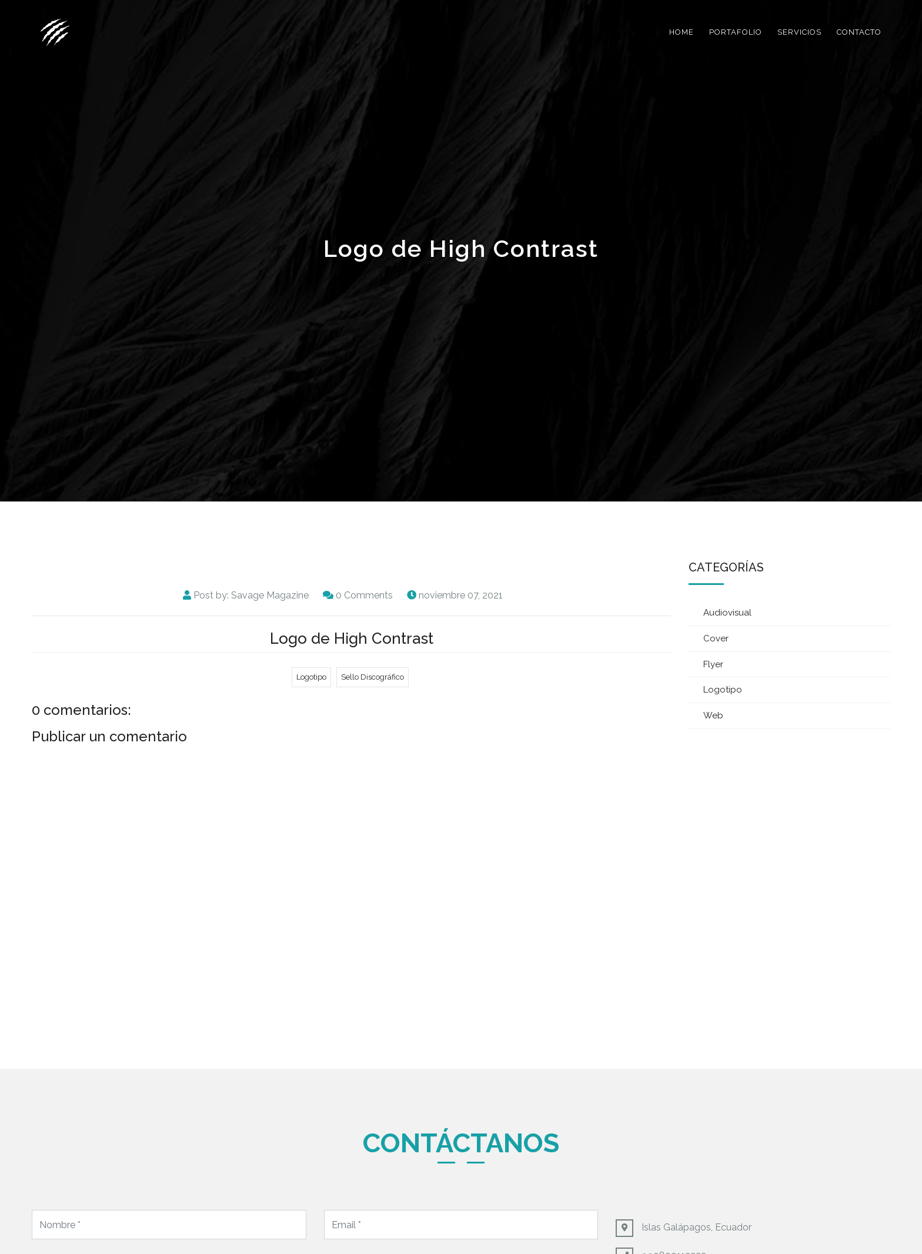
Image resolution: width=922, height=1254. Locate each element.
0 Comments (364, 595)
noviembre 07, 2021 (461, 595)
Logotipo (311, 677)
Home (681, 32)
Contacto (859, 32)
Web (713, 715)
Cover (716, 638)
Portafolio (735, 32)
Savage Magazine (270, 595)
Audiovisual (727, 612)
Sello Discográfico (372, 677)
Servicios (799, 32)
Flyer (713, 664)
